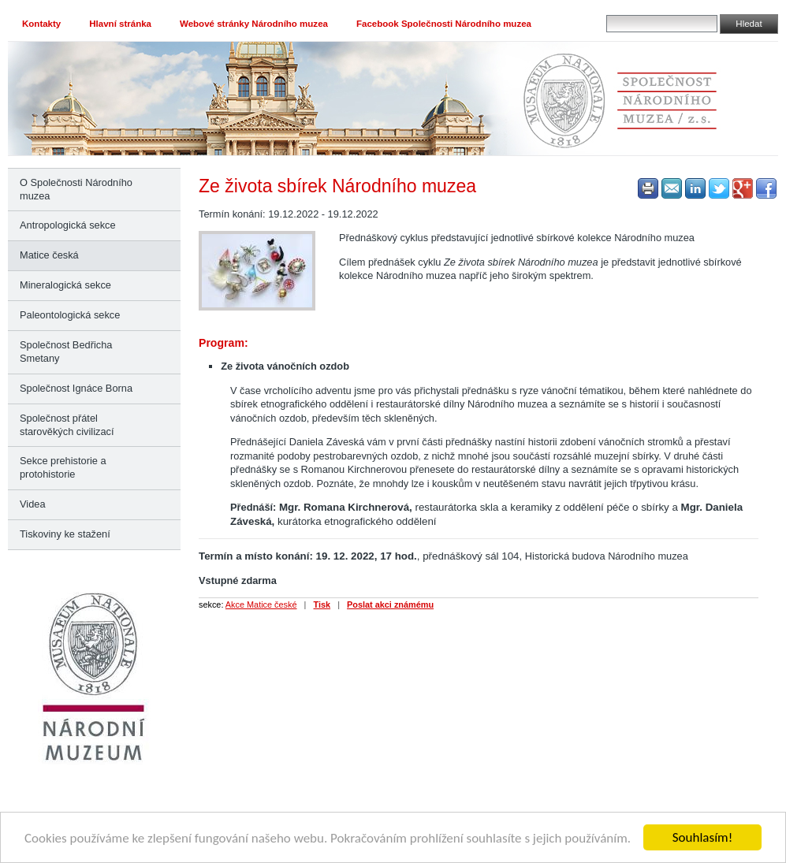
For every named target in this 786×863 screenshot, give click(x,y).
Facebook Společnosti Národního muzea (443, 23)
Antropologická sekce (68, 225)
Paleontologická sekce (70, 315)
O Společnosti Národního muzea (76, 189)
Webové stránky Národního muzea (254, 23)
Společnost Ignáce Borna (76, 388)
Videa (33, 504)
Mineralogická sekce (65, 285)
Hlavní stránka (120, 23)
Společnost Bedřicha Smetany (66, 351)
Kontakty (41, 23)
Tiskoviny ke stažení (65, 534)
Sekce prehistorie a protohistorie (63, 467)
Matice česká (49, 255)
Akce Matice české (261, 604)
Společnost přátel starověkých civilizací (67, 424)
